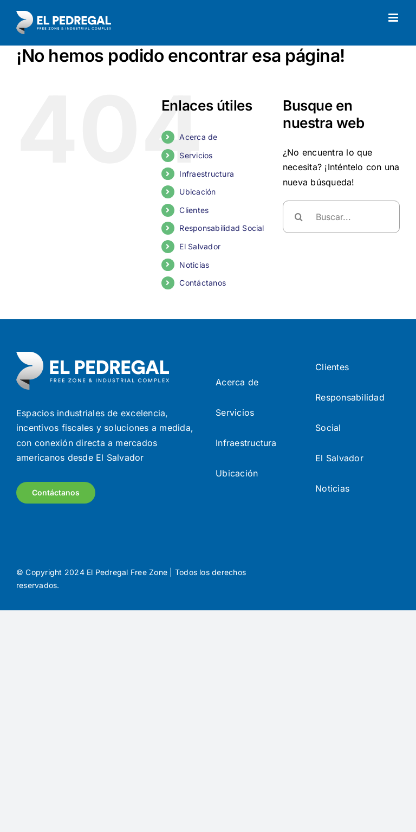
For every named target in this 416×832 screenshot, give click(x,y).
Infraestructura (206, 173)
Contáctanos (202, 282)
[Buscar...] (341, 217)
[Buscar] (299, 217)
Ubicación (197, 191)
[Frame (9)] (92, 356)
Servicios (195, 155)
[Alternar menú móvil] (394, 17)
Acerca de (198, 136)
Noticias (194, 264)
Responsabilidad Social (221, 228)
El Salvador (199, 246)
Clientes (194, 210)
